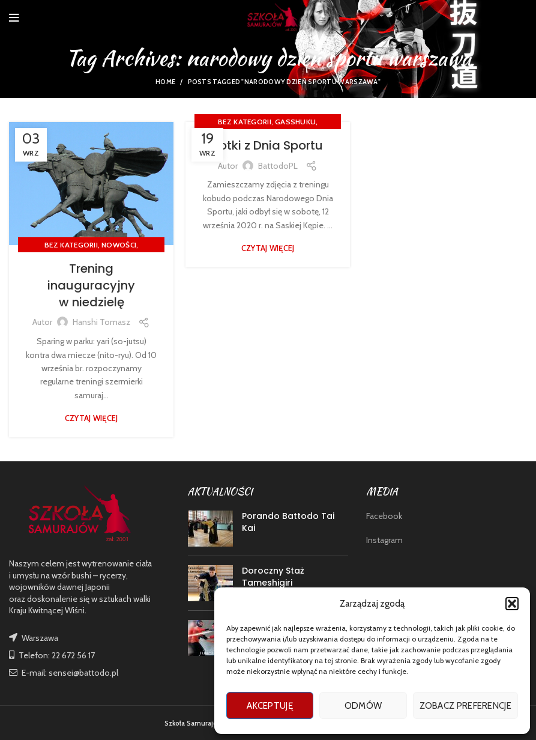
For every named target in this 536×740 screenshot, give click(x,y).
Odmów (363, 705)
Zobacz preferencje (465, 705)
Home (165, 81)
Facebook (384, 516)
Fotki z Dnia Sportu (268, 145)
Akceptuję (270, 705)
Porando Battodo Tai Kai (288, 522)
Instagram (384, 540)
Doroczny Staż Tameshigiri (273, 577)
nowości (118, 244)
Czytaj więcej (91, 418)
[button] (512, 604)
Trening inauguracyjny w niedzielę (91, 285)
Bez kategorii (71, 244)
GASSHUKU (295, 121)
